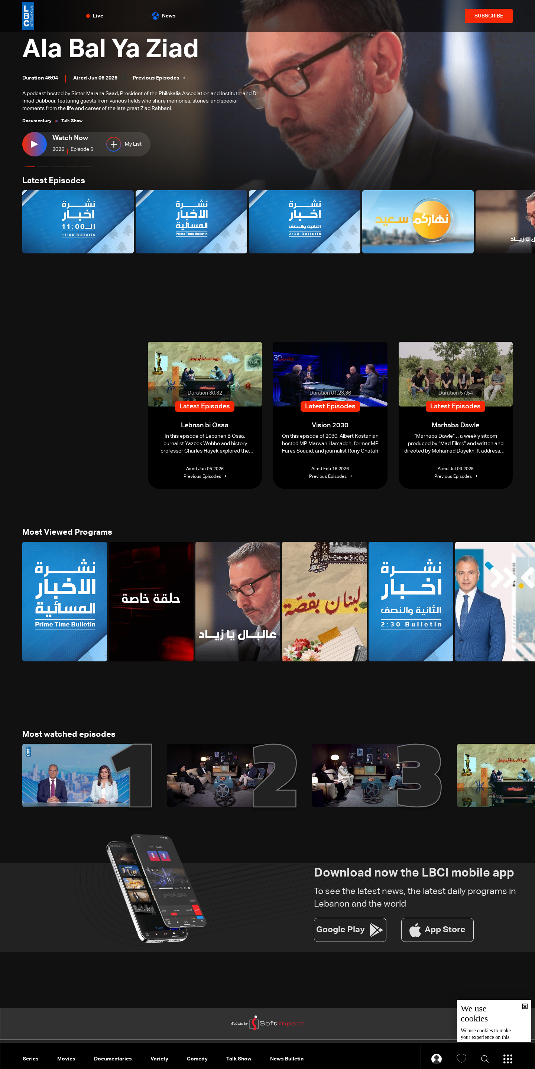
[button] (29, 166)
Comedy (197, 1059)
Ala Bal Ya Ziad (110, 50)
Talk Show (239, 1059)
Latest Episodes (53, 181)
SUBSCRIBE (488, 16)
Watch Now (70, 138)
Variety (159, 1059)
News (164, 16)
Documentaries (113, 1059)
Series (31, 1059)
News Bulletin (287, 1059)
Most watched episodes (69, 735)
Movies (66, 1059)
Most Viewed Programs (67, 532)
